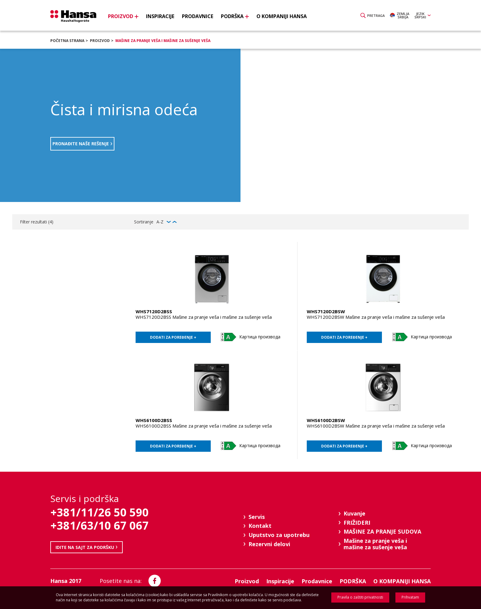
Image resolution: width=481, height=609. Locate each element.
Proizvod (100, 40)
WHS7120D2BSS (154, 311)
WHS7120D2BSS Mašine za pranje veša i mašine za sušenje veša (204, 317)
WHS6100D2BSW (326, 420)
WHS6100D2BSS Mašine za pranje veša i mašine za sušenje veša (204, 426)
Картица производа (259, 337)
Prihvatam (410, 597)
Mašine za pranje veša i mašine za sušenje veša (162, 40)
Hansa (73, 16)
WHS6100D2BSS (154, 420)
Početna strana (67, 40)
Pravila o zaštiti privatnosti (360, 597)
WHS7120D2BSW (326, 311)
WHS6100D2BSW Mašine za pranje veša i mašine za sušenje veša (376, 426)
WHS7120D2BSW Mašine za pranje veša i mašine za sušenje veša (376, 317)
